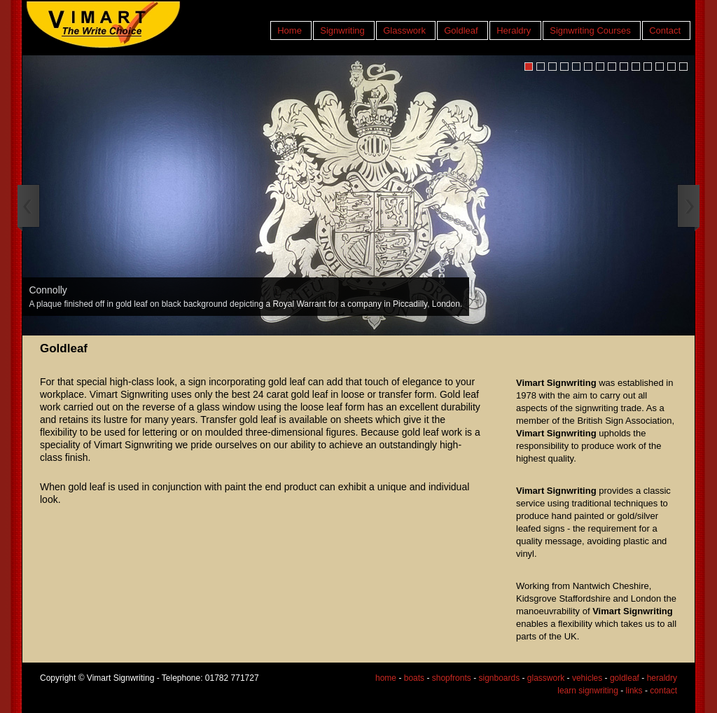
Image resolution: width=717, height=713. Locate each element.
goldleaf (624, 678)
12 (659, 66)
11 (647, 66)
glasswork (545, 678)
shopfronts (451, 678)
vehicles (587, 678)
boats (414, 678)
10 (636, 66)
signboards (499, 678)
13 (671, 66)
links (634, 690)
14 (683, 66)
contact (663, 690)
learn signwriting (587, 690)
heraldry (662, 678)
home (385, 678)
